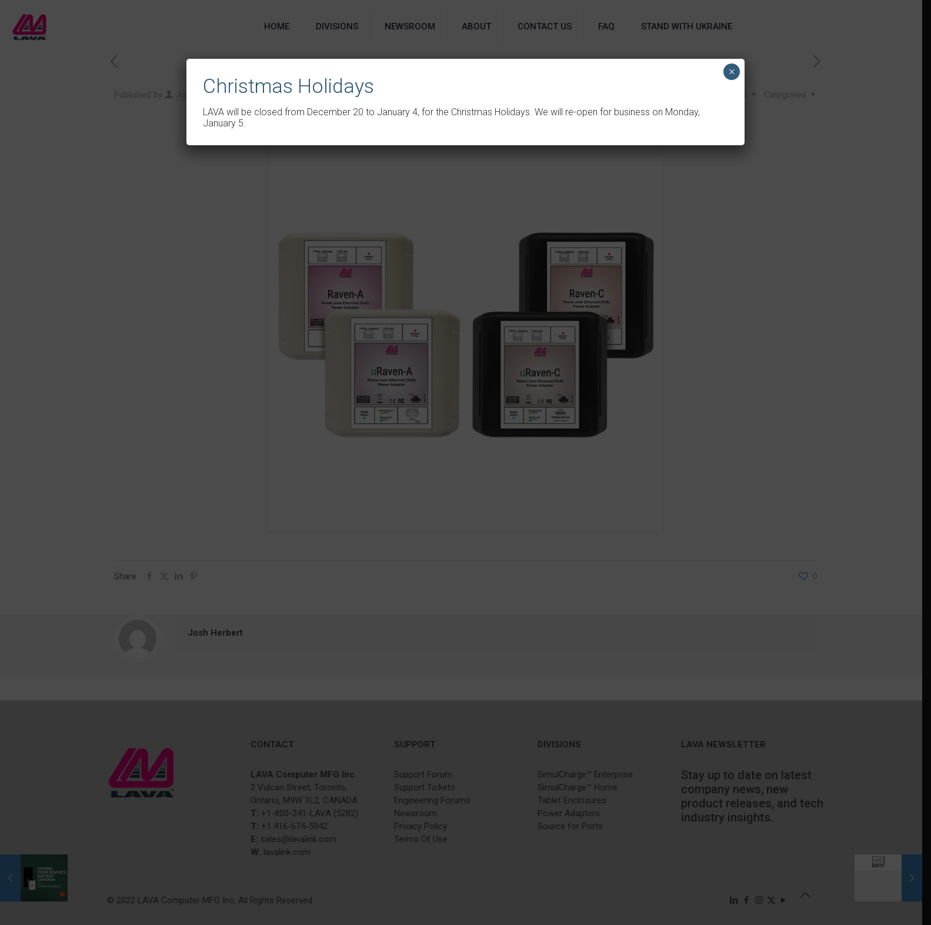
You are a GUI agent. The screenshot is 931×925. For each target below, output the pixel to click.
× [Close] (732, 71)
